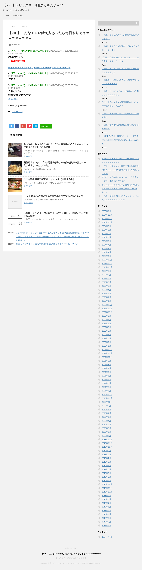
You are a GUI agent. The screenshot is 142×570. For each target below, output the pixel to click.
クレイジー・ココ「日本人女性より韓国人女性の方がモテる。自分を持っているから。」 (120, 188)
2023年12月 (107, 260)
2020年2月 (106, 432)
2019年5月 (106, 466)
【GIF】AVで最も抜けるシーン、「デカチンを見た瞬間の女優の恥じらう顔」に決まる (120, 140)
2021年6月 (106, 372)
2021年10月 (107, 357)
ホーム (7, 15)
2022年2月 (106, 342)
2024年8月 (106, 230)
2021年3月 (106, 383)
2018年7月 (106, 503)
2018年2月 (106, 522)
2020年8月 (106, 409)
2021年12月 (107, 349)
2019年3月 (106, 473)
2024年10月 (107, 222)
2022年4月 (106, 335)
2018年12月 (107, 484)
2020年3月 (106, 428)
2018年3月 (106, 518)
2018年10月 (107, 492)
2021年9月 (106, 361)
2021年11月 (107, 353)
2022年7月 (106, 323)
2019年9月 (106, 451)
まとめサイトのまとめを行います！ (71, 558)
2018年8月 (106, 499)
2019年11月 (107, 443)
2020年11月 (107, 398)
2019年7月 (106, 458)
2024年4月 (106, 245)
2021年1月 (106, 391)
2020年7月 (106, 413)
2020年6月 (106, 417)
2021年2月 (106, 387)
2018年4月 (106, 514)
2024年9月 (106, 226)
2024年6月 (106, 237)
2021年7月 (106, 368)
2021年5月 (106, 376)
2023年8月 (106, 275)
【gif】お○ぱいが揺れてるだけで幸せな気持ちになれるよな (53, 196)
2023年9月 (106, 271)
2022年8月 (106, 320)
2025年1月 (106, 211)
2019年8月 (106, 454)
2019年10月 (107, 447)
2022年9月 (106, 316)
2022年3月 (106, 338)
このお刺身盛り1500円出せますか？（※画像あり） (49, 179)
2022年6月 (106, 327)
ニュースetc (17, 111)
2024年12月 (107, 215)
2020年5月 (106, 421)
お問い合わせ (18, 15)
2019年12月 (107, 439)
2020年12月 (107, 394)
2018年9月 (106, 495)
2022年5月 (106, 331)
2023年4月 (106, 290)
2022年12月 (107, 305)
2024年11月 (107, 218)
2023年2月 (106, 297)
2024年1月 (106, 256)
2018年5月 (106, 510)
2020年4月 (106, 424)
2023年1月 (106, 301)
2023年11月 (107, 263)
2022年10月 (107, 312)
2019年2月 (106, 477)
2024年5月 (106, 241)
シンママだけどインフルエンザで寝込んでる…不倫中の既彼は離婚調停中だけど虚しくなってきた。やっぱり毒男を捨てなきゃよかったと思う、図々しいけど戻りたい (52, 236)
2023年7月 (106, 278)
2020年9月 (106, 406)
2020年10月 (107, 402)
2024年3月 (106, 248)
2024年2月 (106, 252)
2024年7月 (106, 233)
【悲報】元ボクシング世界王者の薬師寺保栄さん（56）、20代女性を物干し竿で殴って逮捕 (120, 170)
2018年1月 (106, 525)
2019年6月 (106, 462)
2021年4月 (106, 379)
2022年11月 (107, 308)
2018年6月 (106, 507)
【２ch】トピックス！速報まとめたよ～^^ (33, 5)
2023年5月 (106, 286)
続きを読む (13, 99)
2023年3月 (106, 293)
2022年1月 (106, 346)
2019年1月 (106, 480)
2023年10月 (107, 267)
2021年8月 (106, 364)
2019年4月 (106, 469)
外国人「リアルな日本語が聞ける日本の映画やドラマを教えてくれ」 (48, 244)
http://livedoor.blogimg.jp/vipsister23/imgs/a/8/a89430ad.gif (39, 67)
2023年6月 (106, 282)
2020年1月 (106, 436)
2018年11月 (107, 488)
